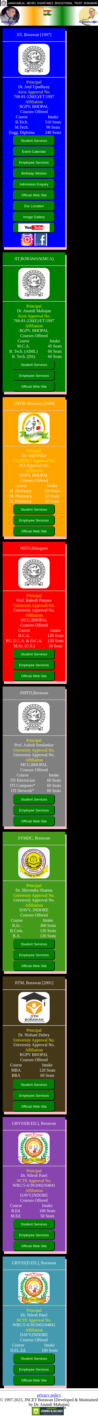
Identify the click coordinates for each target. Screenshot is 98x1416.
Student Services (34, 141)
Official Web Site (34, 195)
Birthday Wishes (34, 173)
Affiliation (34, 102)
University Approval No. (34, 605)
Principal (34, 82)
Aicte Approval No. (34, 92)
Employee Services (34, 162)
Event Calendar (34, 152)
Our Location (34, 206)
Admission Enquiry (34, 184)
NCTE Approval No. (34, 1180)
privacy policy (49, 1395)
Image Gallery (34, 217)
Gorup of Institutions (48, 7)
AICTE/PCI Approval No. (34, 461)
